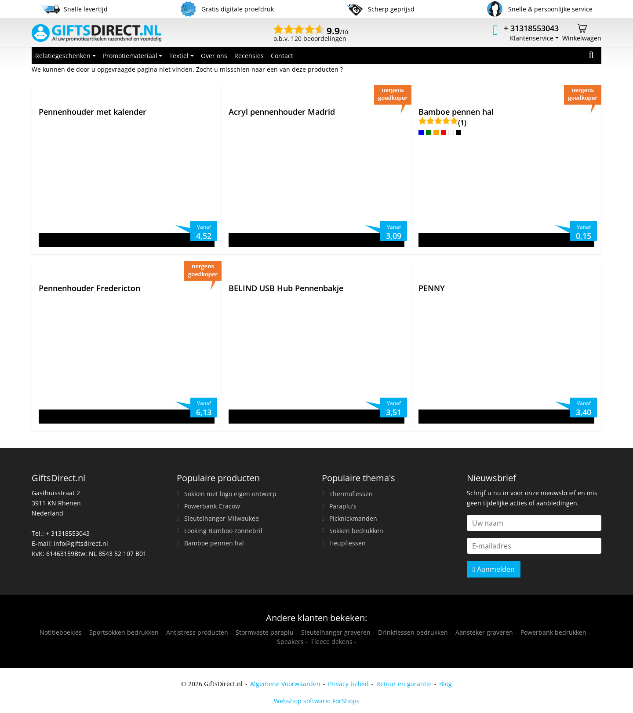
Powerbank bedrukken (553, 632)
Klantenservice (531, 38)
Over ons (214, 55)
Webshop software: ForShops (317, 701)
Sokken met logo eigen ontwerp (230, 494)
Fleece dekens (332, 641)
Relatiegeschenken (63, 55)
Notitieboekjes (61, 632)
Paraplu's (343, 506)
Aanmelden (494, 569)
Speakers (290, 641)
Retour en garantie (404, 684)
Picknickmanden (353, 518)
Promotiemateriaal (130, 55)
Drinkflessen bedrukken (413, 632)
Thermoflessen (351, 494)
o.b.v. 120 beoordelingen (310, 35)
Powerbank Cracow (212, 506)
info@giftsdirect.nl (81, 543)
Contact (282, 55)
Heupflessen (347, 543)
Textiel (179, 55)
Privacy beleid (348, 684)
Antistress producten (197, 632)
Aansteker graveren (484, 632)
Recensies (249, 55)
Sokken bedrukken (356, 531)
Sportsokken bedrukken (124, 632)
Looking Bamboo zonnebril (223, 531)
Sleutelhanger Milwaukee (221, 518)
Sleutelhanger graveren (336, 632)
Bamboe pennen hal (214, 543)
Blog (445, 684)
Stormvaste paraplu (265, 632)
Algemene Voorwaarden (285, 684)
